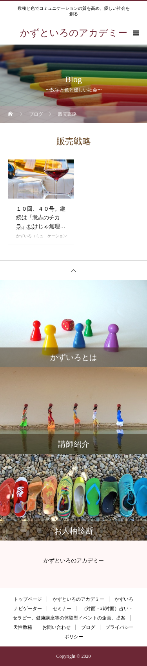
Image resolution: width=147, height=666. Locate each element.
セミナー (62, 608)
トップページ (28, 599)
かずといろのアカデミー (78, 599)
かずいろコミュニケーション (41, 236)
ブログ (88, 627)
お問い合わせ (56, 627)
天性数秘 (22, 627)
